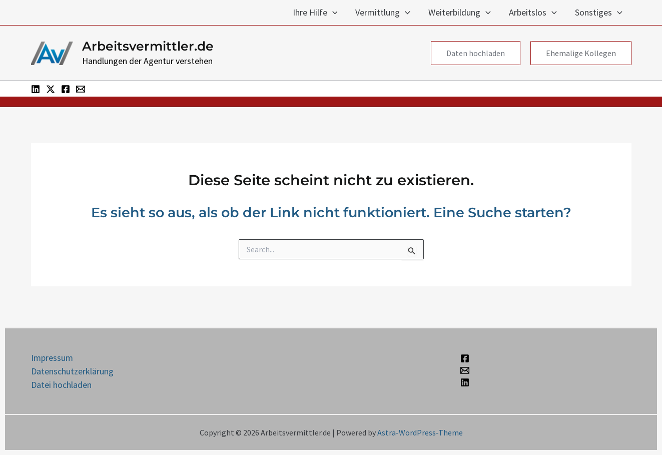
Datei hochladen (61, 384)
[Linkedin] (35, 89)
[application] (332, 12)
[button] (475, 53)
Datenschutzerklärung (72, 371)
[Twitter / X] (50, 89)
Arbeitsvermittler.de (148, 46)
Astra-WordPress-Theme (420, 432)
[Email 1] (80, 89)
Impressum (52, 357)
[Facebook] (65, 89)
